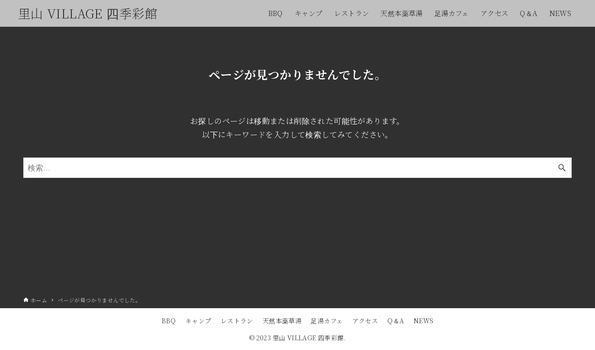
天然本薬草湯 (282, 320)
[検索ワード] (297, 168)
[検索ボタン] (562, 168)
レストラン (237, 320)
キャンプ (198, 320)
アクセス (365, 320)
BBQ (169, 320)
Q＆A (395, 320)
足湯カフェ (327, 320)
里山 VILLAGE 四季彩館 (88, 13)
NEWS (423, 320)
